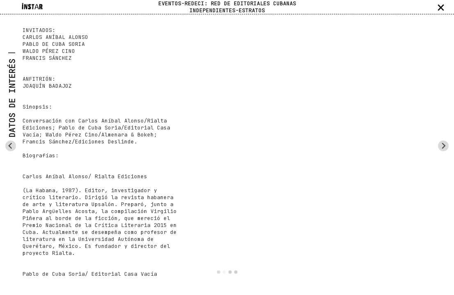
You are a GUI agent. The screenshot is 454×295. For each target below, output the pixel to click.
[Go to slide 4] (235, 272)
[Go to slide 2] (224, 272)
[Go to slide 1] (218, 272)
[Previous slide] (10, 146)
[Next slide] (443, 146)
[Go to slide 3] (230, 272)
